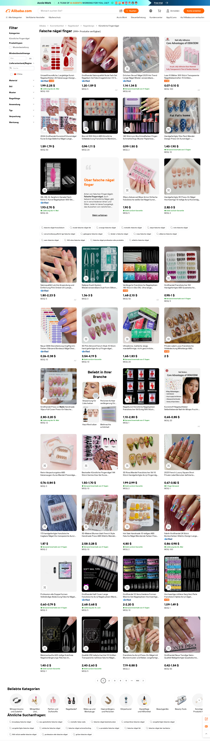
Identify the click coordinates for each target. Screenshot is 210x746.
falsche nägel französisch (52, 228)
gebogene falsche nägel (91, 234)
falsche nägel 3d (132, 728)
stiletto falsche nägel (139, 240)
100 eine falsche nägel (74, 240)
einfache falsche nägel (49, 728)
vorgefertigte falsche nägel (162, 722)
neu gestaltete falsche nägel (49, 722)
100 (137, 681)
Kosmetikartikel (57, 26)
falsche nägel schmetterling (78, 728)
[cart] (160, 11)
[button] (121, 11)
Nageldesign (88, 26)
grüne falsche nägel (82, 734)
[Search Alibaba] (79, 10)
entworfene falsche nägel (132, 722)
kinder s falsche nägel (118, 234)
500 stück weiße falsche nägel (22, 734)
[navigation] (21, 353)
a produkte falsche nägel (107, 728)
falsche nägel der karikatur (158, 728)
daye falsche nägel (156, 228)
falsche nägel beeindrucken (103, 722)
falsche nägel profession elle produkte (107, 240)
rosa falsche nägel (142, 234)
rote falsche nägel (179, 228)
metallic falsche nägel (131, 228)
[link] (206, 719)
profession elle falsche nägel (55, 734)
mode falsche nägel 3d (80, 228)
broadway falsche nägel (20, 722)
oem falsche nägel (50, 240)
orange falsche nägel (106, 228)
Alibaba (42, 26)
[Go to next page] (143, 680)
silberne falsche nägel (166, 234)
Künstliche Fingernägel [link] (109, 26)
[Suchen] (131, 11)
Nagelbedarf (73, 26)
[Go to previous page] (97, 680)
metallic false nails (76, 722)
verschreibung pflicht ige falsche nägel (58, 234)
